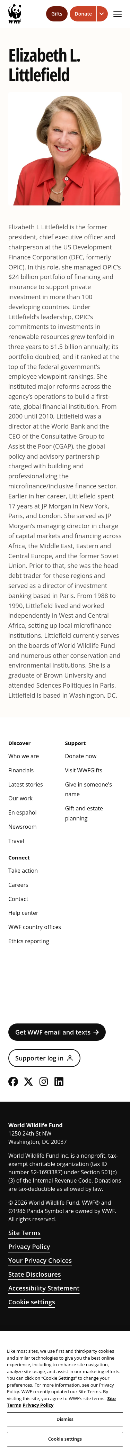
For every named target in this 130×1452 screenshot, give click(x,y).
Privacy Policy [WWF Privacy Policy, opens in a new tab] (38, 1405)
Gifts (56, 13)
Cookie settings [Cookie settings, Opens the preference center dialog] (65, 1439)
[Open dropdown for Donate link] (102, 13)
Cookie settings (31, 1302)
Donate (83, 13)
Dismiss (65, 1419)
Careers (18, 885)
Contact (18, 899)
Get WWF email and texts (57, 1032)
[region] (65, 1391)
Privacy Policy (29, 1246)
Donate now (81, 756)
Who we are (23, 756)
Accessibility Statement (44, 1288)
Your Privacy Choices (40, 1260)
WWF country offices (34, 927)
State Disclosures (34, 1274)
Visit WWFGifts (83, 770)
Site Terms (24, 1233)
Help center (23, 913)
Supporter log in (44, 1058)
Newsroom (22, 826)
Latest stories (25, 784)
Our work (20, 798)
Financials (21, 770)
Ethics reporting (28, 941)
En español (22, 812)
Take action (23, 870)
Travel (16, 841)
